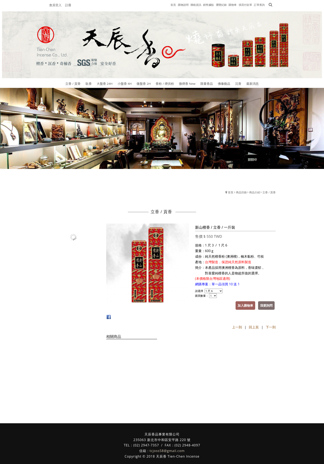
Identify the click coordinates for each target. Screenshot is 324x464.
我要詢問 (266, 305)
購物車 (233, 5)
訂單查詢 (259, 5)
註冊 (68, 5)
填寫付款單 (245, 5)
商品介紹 (254, 192)
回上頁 (254, 327)
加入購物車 (245, 305)
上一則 (237, 327)
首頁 (230, 192)
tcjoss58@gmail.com (167, 450)
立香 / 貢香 (269, 192)
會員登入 (55, 5)
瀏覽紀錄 (221, 5)
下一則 (271, 327)
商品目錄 (241, 192)
